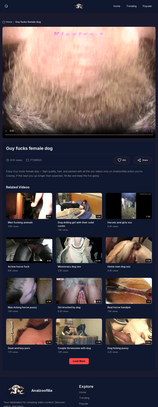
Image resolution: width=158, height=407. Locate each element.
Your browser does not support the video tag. (79, 82)
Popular (147, 6)
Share (142, 160)
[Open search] (6, 6)
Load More (79, 361)
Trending (131, 6)
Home (116, 6)
